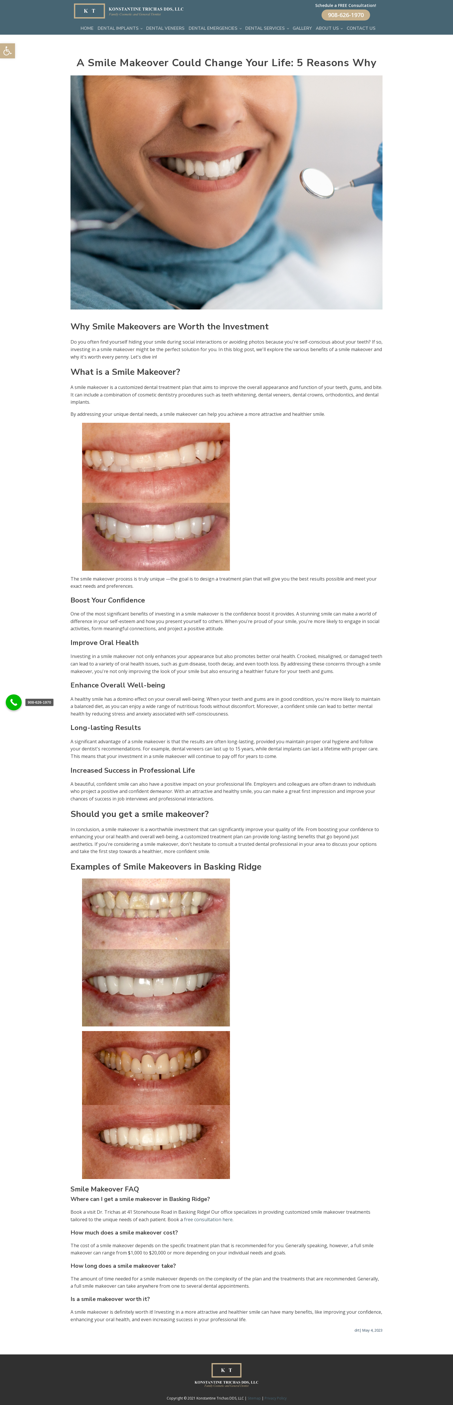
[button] (7, 50)
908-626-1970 (346, 15)
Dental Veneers (165, 28)
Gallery (302, 28)
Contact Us (361, 28)
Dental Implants (118, 28)
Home (87, 28)
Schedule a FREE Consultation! (345, 5)
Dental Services (265, 28)
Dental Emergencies (213, 28)
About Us (327, 28)
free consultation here (208, 1219)
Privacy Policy (276, 1398)
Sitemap (254, 1398)
